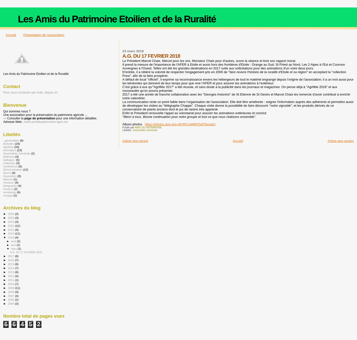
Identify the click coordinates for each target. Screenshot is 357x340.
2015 (11, 264)
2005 (11, 299)
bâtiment (8, 156)
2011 (11, 280)
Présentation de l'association (43, 35)
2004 (11, 303)
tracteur (8, 189)
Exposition (10, 176)
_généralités (11, 140)
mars (14, 248)
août (14, 241)
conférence (10, 166)
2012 (11, 276)
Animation (9, 150)
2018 (11, 237)
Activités (8, 143)
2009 (11, 288)
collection (9, 163)
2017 (11, 256)
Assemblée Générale (145, 130)
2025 (11, 213)
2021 (11, 229)
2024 (11, 217)
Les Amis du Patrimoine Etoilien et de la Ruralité (117, 19)
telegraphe (10, 185)
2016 (11, 260)
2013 (11, 272)
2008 (11, 291)
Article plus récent (135, 141)
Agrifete (8, 146)
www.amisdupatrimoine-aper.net (46, 122)
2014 (11, 268)
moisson (8, 182)
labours (8, 179)
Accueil (11, 35)
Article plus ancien (341, 141)
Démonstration (12, 169)
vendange (9, 192)
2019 (11, 233)
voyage (8, 195)
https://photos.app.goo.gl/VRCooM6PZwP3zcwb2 (180, 124)
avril (14, 244)
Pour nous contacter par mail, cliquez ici (30, 92)
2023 (11, 221)
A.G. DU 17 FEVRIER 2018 (26, 252)
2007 (11, 295)
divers (7, 172)
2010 (11, 284)
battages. (9, 159)
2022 (11, 225)
